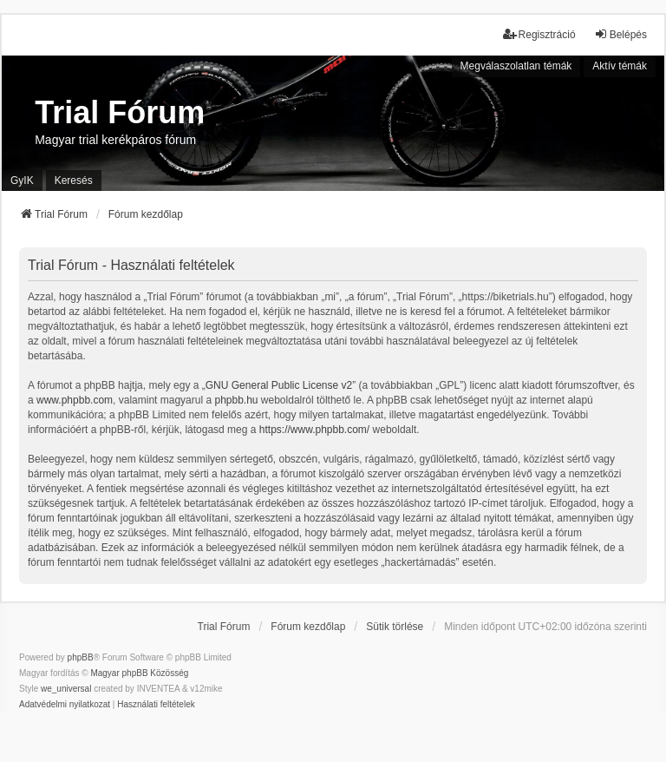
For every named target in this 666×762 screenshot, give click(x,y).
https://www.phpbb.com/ (314, 430)
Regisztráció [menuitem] (539, 34)
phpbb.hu (236, 400)
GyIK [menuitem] (22, 180)
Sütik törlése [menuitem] (394, 627)
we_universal (66, 688)
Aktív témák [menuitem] (619, 66)
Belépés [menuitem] (620, 34)
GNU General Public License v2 (279, 385)
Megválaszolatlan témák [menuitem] (516, 66)
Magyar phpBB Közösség (139, 673)
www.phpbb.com (74, 400)
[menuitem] (64, 705)
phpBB (81, 657)
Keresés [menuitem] (74, 180)
